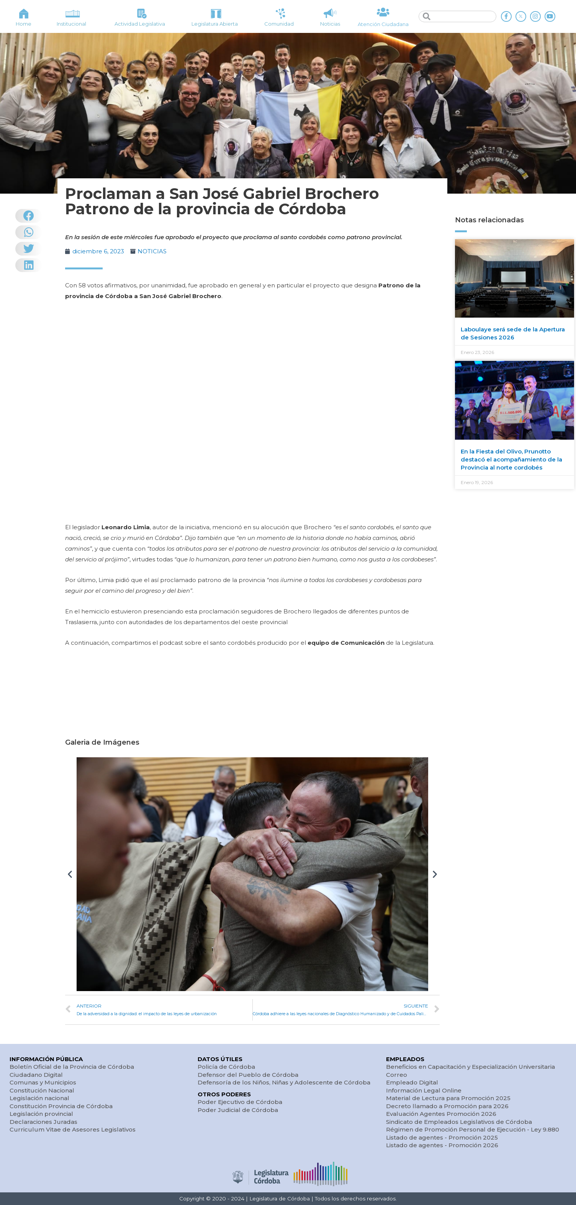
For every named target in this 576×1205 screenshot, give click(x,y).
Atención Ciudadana (383, 24)
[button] (70, 874)
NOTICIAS (152, 251)
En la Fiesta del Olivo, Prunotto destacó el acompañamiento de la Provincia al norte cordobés (511, 459)
